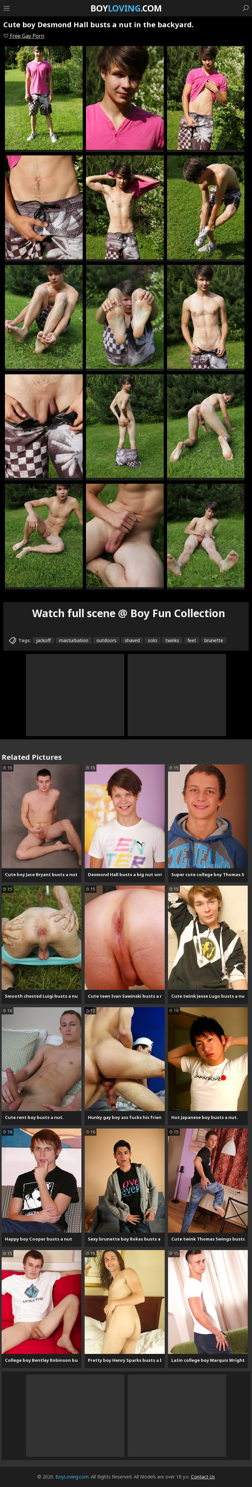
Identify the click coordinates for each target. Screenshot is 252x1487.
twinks (172, 640)
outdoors (106, 640)
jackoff (43, 640)
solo (152, 640)
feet (191, 640)
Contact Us (203, 1477)
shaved (132, 640)
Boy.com (126, 8)
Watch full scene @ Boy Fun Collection (128, 613)
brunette (213, 640)
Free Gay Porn (23, 35)
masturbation (73, 640)
